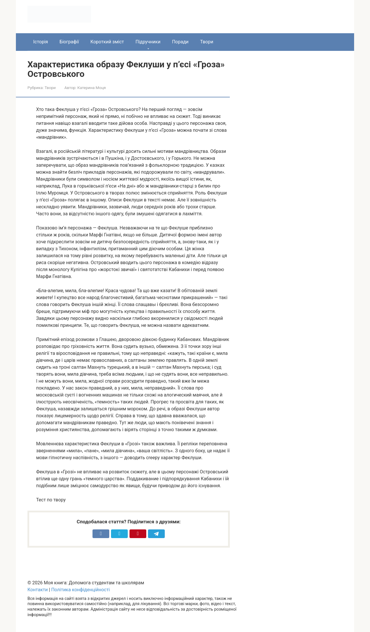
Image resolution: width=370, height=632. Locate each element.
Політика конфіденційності (80, 589)
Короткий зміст (107, 42)
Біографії (69, 42)
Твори (206, 42)
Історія (40, 42)
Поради (180, 42)
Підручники (148, 42)
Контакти (37, 589)
